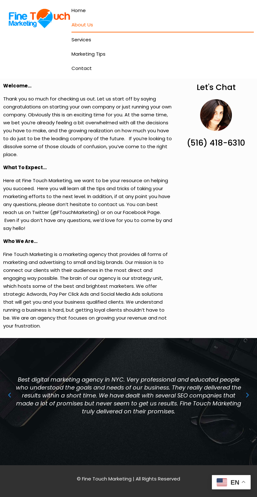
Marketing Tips (88, 54)
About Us (82, 24)
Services (81, 39)
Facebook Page (141, 212)
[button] (9, 395)
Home (78, 10)
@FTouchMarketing (74, 212)
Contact (81, 68)
